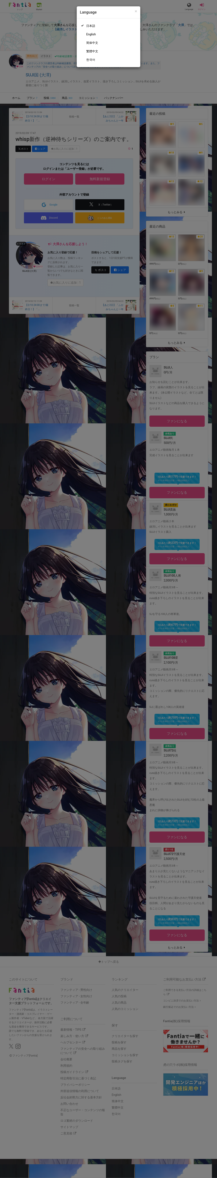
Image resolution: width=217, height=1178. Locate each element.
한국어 (90, 59)
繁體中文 (92, 51)
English (91, 34)
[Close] (136, 11)
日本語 (90, 26)
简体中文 (92, 42)
